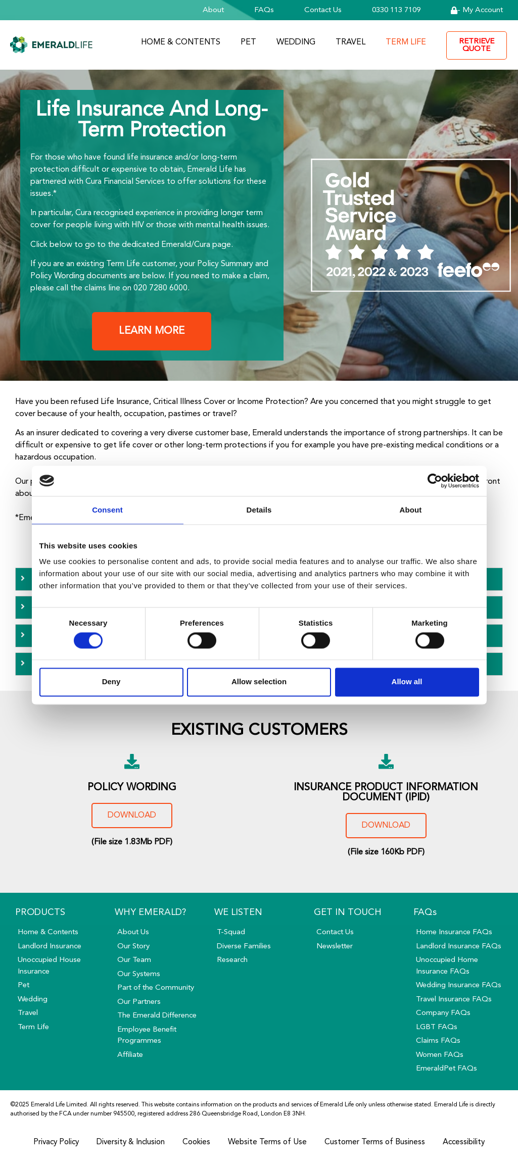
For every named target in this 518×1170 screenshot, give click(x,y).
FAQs (264, 10)
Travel (350, 42)
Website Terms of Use (270, 1143)
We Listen (238, 912)
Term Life (406, 42)
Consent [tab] (107, 509)
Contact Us (323, 10)
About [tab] (411, 509)
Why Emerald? (150, 912)
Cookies (197, 1143)
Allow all (407, 682)
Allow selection (259, 682)
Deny (111, 682)
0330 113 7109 (396, 10)
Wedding (295, 42)
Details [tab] (259, 509)
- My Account (477, 10)
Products (40, 912)
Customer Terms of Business (379, 1143)
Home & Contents (180, 42)
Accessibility (470, 1143)
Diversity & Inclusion (129, 1143)
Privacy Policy (50, 1143)
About (213, 10)
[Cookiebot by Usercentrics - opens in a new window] (435, 480)
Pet (248, 42)
